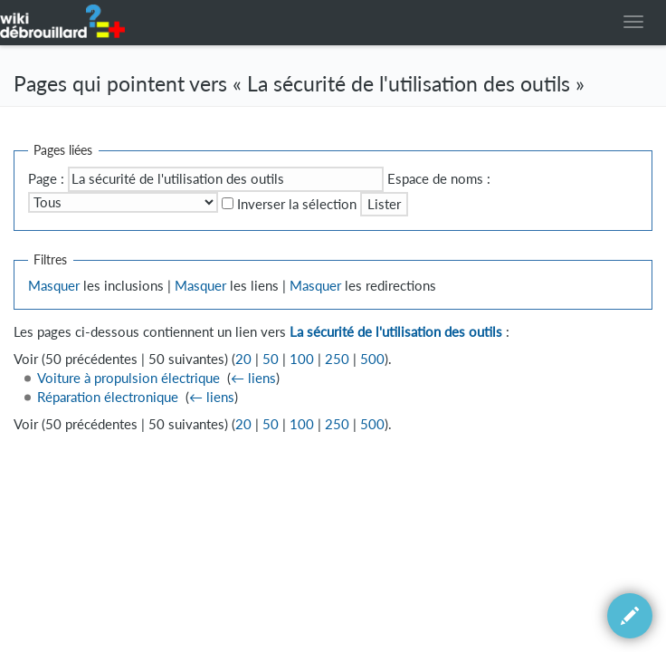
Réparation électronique (107, 397)
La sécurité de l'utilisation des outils (396, 332)
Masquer (54, 285)
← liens (253, 378)
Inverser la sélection (297, 204)
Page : (46, 179)
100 (302, 359)
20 (243, 359)
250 (337, 359)
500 (372, 359)
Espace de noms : (438, 179)
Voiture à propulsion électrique (128, 378)
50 (270, 359)
